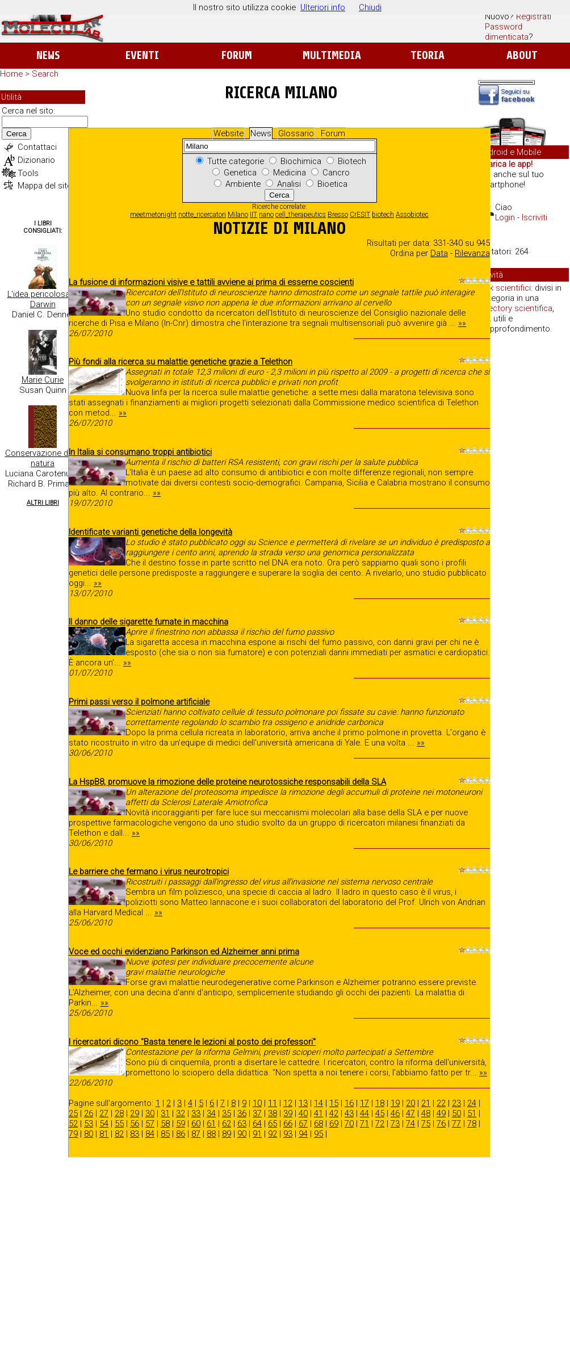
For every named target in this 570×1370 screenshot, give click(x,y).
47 (410, 1113)
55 (119, 1123)
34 (211, 1113)
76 (441, 1123)
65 (272, 1123)
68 (318, 1123)
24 (471, 1103)
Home (11, 74)
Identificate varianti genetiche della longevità (150, 532)
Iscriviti (534, 217)
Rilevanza (472, 253)
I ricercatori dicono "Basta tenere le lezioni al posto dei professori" (192, 1042)
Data (439, 253)
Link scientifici (505, 288)
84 (149, 1134)
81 (103, 1134)
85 (165, 1134)
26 (88, 1113)
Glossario (296, 133)
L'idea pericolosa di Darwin (42, 299)
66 (287, 1123)
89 (226, 1134)
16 (349, 1103)
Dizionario (36, 160)
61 (211, 1123)
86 (180, 1134)
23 (456, 1103)
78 (471, 1123)
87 (195, 1134)
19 (395, 1103)
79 (73, 1134)
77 (456, 1123)
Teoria (427, 55)
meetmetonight (153, 215)
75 (425, 1123)
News (48, 55)
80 (88, 1134)
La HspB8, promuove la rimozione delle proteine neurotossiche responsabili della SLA (227, 782)
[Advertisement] (523, 516)
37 (257, 1113)
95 (318, 1134)
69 (333, 1123)
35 (226, 1113)
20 (410, 1103)
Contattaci (37, 147)
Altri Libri (43, 502)
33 (195, 1113)
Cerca (16, 133)
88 (211, 1134)
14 (318, 1103)
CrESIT (360, 215)
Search (45, 74)
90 (241, 1134)
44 (364, 1113)
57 (149, 1123)
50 (456, 1113)
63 (241, 1123)
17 (364, 1103)
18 (379, 1103)
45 (379, 1113)
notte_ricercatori (202, 215)
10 (257, 1103)
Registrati (533, 16)
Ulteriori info (322, 7)
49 (441, 1113)
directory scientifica (515, 308)
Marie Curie (43, 380)
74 (410, 1123)
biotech (383, 215)
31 (165, 1113)
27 (103, 1113)
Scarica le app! (505, 164)
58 (165, 1123)
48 (425, 1113)
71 (364, 1123)
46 (395, 1113)
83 (134, 1134)
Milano (238, 215)
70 (349, 1123)
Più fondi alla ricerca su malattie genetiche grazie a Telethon (180, 362)
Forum (236, 55)
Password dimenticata (507, 32)
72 (379, 1123)
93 (287, 1134)
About (522, 55)
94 (303, 1134)
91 (257, 1134)
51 (471, 1113)
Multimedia (332, 55)
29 (134, 1113)
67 (303, 1123)
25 (73, 1113)
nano (266, 215)
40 (303, 1113)
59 (180, 1123)
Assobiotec (412, 215)
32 (180, 1113)
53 (88, 1123)
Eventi (142, 55)
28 (119, 1113)
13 (303, 1103)
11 (272, 1103)
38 (272, 1113)
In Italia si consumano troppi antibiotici (140, 452)
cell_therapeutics (300, 215)
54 (103, 1123)
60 (195, 1123)
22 (441, 1103)
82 (119, 1134)
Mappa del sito (45, 186)
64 (257, 1123)
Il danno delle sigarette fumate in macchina (148, 622)
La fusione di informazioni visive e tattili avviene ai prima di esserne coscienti (211, 282)
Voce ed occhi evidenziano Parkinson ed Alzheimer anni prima (184, 951)
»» (462, 323)
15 (333, 1103)
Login (505, 217)
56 (134, 1123)
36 (241, 1113)
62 (226, 1123)
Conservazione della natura (43, 458)
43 (349, 1113)
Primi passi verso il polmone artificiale (139, 702)
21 (425, 1103)
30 (149, 1113)
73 (395, 1123)
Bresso (338, 215)
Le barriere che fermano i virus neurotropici (149, 871)
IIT (253, 215)
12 (287, 1103)
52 (73, 1123)
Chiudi (370, 7)
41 (318, 1113)
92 (272, 1134)
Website (228, 133)
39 (287, 1113)
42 (333, 1113)
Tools (28, 173)
